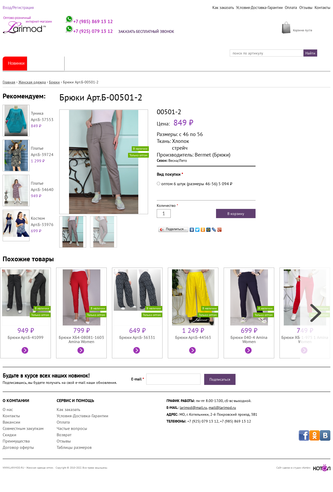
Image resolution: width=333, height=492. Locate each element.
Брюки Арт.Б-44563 (193, 337)
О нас (8, 409)
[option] (28, 313)
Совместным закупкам (23, 428)
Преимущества (16, 441)
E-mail (137, 379)
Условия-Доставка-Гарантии (261, 7)
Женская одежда (49, 63)
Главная (9, 82)
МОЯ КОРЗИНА (305, 24)
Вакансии (11, 422)
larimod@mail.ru (193, 407)
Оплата (292, 7)
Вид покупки (170, 174)
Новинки (17, 63)
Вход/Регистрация (17, 7)
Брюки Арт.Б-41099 (25, 337)
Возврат (64, 434)
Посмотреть (26, 351)
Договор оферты (18, 447)
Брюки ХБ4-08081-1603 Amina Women (81, 339)
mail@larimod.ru (222, 407)
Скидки (9, 434)
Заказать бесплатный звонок (148, 31)
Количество (167, 205)
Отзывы (306, 7)
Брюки (54, 82)
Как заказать (225, 7)
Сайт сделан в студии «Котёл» (303, 467)
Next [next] (315, 313)
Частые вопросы (72, 428)
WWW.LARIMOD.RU (13, 467)
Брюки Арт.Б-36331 (137, 337)
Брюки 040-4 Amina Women (249, 339)
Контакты (322, 7)
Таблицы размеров (74, 447)
